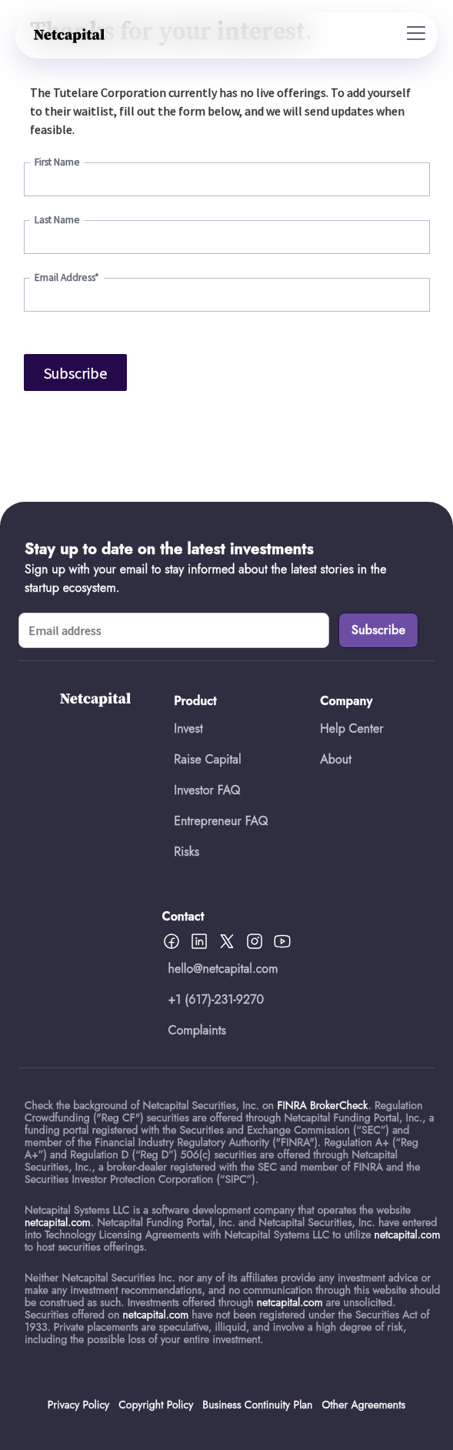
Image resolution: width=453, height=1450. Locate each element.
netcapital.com (58, 1222)
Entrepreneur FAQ (221, 821)
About (335, 759)
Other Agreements (363, 1404)
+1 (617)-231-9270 (216, 999)
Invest (188, 728)
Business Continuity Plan (257, 1404)
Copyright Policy (155, 1404)
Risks (186, 851)
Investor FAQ (207, 790)
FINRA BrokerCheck (322, 1105)
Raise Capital (207, 759)
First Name (57, 162)
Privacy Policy (78, 1404)
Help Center (351, 728)
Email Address (67, 277)
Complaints (197, 1030)
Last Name (57, 219)
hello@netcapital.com (223, 968)
